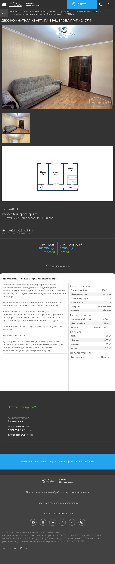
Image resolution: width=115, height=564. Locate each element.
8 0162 (20, 430)
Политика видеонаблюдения (58, 513)
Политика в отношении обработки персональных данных (57, 492)
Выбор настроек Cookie (14, 548)
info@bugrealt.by (20, 434)
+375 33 (19, 426)
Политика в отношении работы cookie (57, 503)
